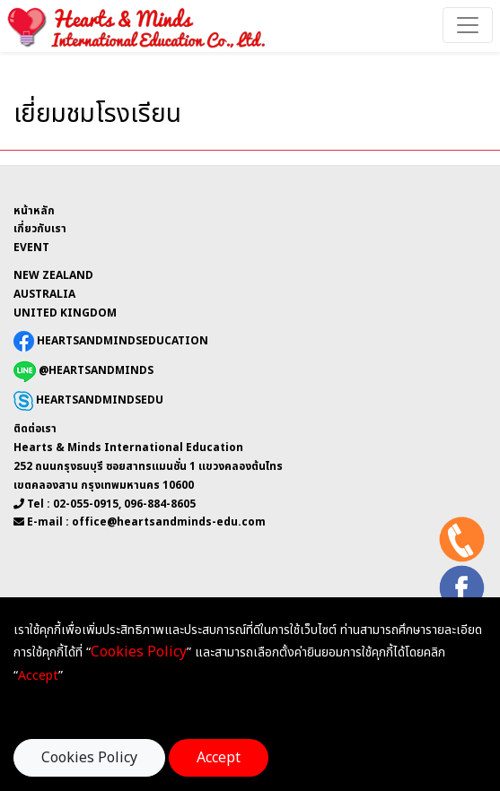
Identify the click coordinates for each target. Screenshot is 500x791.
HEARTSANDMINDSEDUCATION (110, 341)
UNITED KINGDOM (65, 313)
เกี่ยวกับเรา (39, 229)
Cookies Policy (89, 758)
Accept (219, 758)
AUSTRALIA (44, 294)
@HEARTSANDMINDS (83, 371)
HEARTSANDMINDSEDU (88, 401)
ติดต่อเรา (35, 429)
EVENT (31, 247)
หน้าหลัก (34, 211)
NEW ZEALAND (53, 275)
